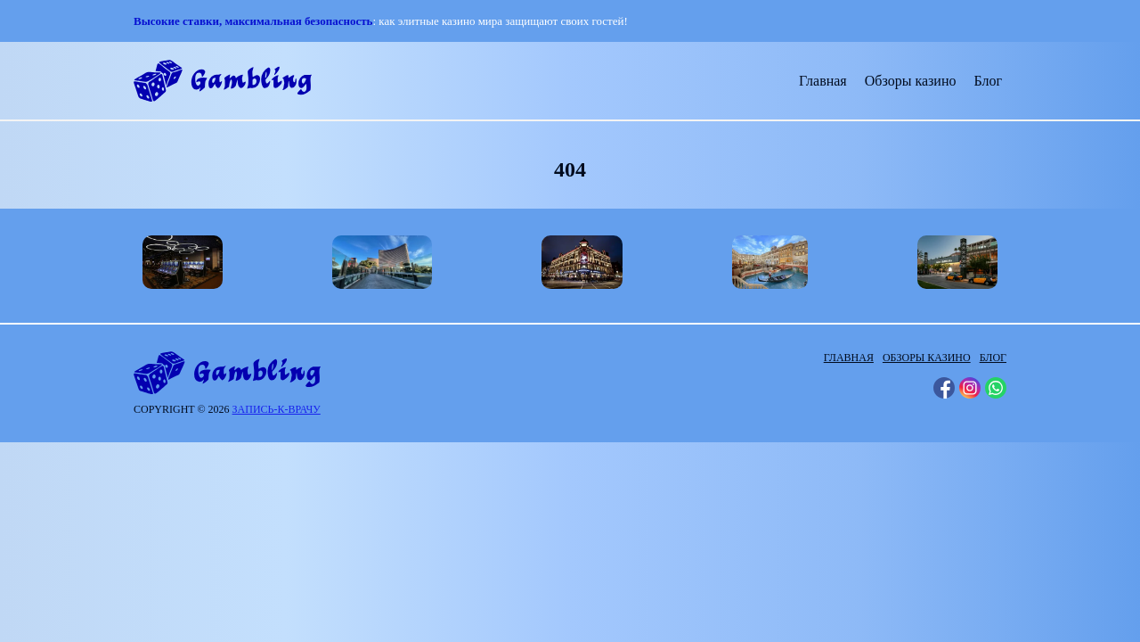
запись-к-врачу (276, 409)
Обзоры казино (911, 80)
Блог (987, 80)
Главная (823, 80)
